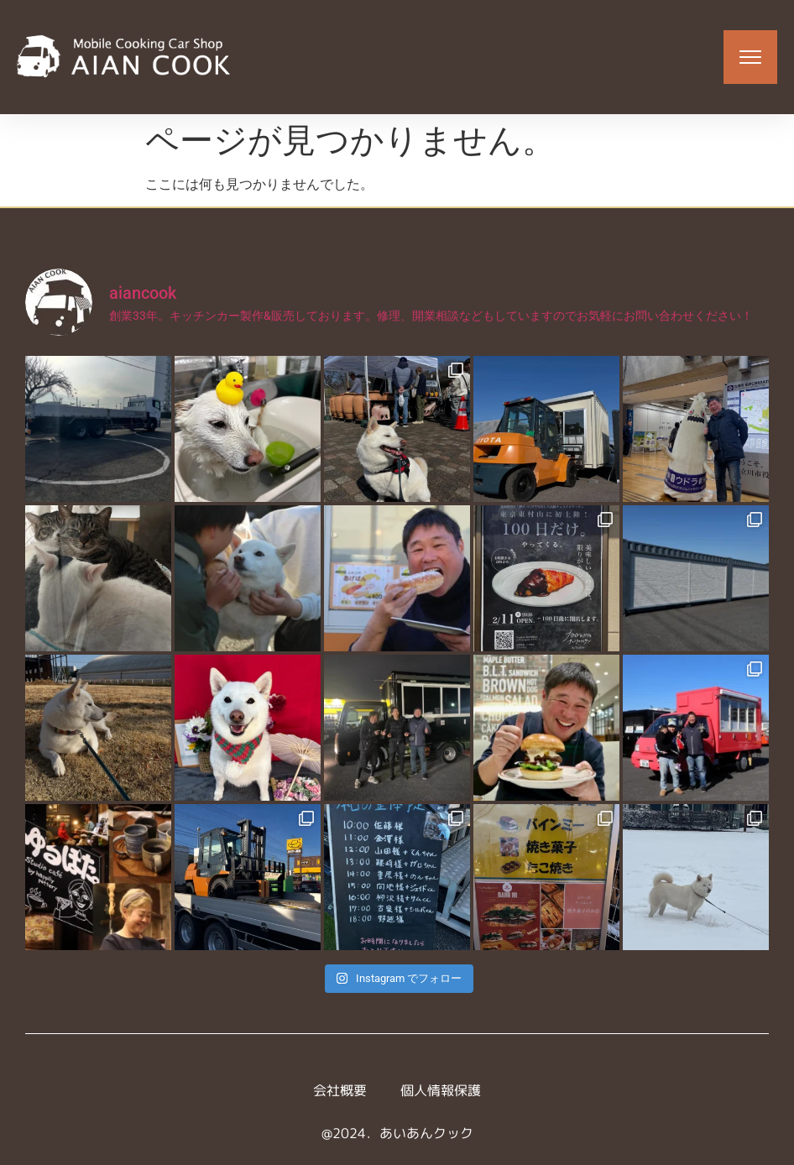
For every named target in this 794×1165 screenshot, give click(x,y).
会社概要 (340, 1090)
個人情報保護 (440, 1090)
